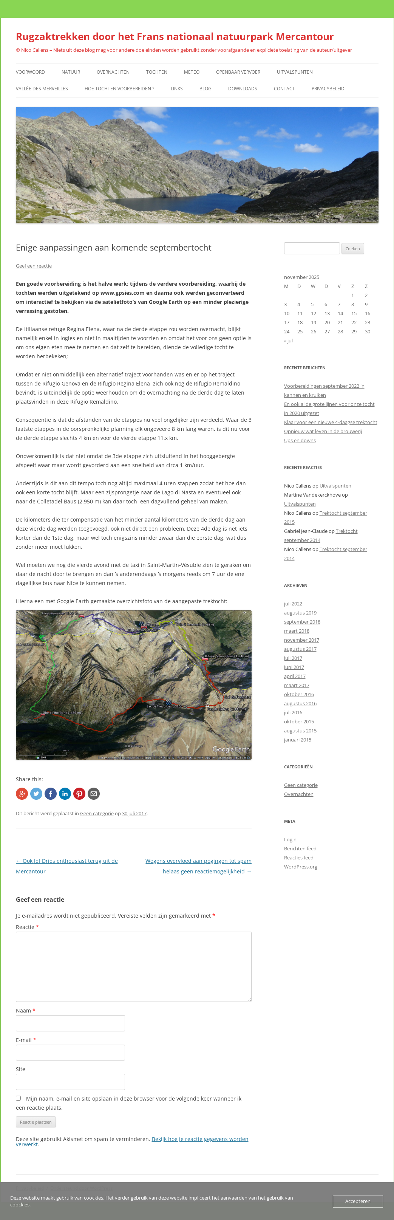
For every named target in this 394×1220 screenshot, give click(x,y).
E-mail (26, 1040)
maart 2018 (296, 630)
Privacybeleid (328, 88)
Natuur (71, 72)
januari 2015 (297, 739)
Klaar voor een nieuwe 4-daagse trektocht (330, 422)
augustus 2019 (300, 612)
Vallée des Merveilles (42, 88)
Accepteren (358, 1201)
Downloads (242, 88)
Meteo (191, 72)
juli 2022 (293, 603)
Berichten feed (300, 848)
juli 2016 (293, 712)
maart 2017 (296, 685)
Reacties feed (299, 857)
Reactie (27, 926)
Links (177, 88)
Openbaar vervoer (238, 72)
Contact (284, 88)
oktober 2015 (299, 721)
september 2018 (302, 621)
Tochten (156, 72)
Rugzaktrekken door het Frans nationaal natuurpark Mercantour (175, 36)
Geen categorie (97, 813)
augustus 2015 (300, 730)
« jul (288, 340)
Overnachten (113, 72)
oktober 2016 (299, 694)
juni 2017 (294, 667)
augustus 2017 (300, 649)
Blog (205, 88)
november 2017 (301, 639)
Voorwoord (30, 72)
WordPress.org (300, 866)
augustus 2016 (300, 703)
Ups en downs (300, 440)
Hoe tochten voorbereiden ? (119, 88)
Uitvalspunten (295, 72)
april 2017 (295, 676)
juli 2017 (293, 658)
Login (290, 839)
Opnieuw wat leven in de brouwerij (323, 431)
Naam (26, 1010)
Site (20, 1069)
